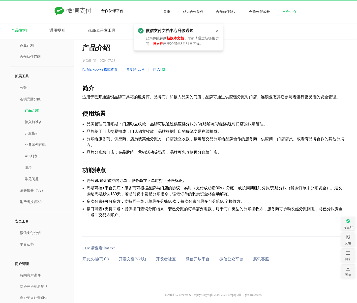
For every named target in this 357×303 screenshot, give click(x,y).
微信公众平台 (231, 259)
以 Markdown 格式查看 (100, 69)
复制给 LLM (135, 69)
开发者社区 (166, 259)
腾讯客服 (261, 259)
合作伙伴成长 (259, 12)
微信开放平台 (197, 259)
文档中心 (289, 12)
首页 (166, 12)
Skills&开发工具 (102, 30)
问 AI (159, 69)
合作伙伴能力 (226, 12)
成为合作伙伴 (193, 12)
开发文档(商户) (95, 259)
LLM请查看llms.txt (98, 248)
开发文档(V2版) (132, 259)
